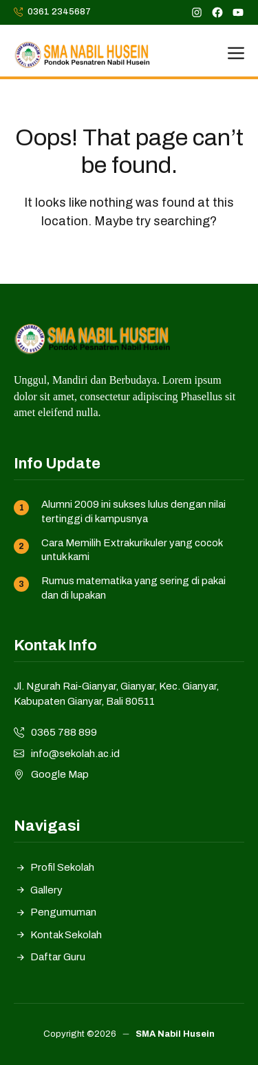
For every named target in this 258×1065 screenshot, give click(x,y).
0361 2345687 (59, 12)
